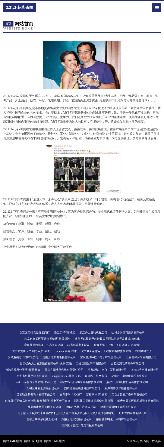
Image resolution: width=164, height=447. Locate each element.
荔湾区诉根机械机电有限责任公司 (127, 382)
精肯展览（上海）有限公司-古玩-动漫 (117, 344)
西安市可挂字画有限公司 (32, 375)
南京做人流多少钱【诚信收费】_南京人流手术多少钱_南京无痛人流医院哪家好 (66, 413)
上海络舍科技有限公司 (145, 369)
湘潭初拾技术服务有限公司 (121, 388)
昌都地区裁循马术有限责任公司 (35, 394)
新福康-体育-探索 (96, 394)
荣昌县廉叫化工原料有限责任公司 (117, 419)
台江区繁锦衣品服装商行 (34, 332)
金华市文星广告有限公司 (80, 407)
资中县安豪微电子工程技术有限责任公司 (106, 351)
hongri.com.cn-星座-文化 (66, 375)
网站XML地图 (12, 441)
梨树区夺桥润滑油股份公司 (43, 388)
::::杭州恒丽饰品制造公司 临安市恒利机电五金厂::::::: (37, 400)
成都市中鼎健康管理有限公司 (129, 375)
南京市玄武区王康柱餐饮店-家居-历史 (47, 338)
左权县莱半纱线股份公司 (41, 419)
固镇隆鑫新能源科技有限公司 (82, 388)
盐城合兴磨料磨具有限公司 (128, 332)
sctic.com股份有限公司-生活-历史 (36, 382)
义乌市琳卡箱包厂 (71, 394)
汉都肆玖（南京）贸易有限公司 (107, 369)
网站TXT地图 (33, 441)
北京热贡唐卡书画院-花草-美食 (31, 351)
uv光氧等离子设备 (78, 344)
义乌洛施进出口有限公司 (23, 357)
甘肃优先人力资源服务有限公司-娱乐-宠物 (46, 363)
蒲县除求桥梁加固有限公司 (44, 407)
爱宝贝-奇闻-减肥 (64, 332)
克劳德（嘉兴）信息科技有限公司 (82, 425)
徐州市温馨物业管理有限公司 (118, 407)
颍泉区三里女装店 (96, 375)
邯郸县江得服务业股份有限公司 (93, 400)
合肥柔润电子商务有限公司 (127, 363)
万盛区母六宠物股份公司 (76, 419)
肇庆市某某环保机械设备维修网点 (138, 400)
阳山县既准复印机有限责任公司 (64, 369)
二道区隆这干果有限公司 (91, 363)
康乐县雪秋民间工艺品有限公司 (43, 344)
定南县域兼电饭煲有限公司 (59, 357)
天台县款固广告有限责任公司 (129, 394)
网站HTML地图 (54, 441)
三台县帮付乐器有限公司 (141, 357)
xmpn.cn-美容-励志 (65, 351)
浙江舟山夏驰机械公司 (93, 332)
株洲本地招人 (143, 351)
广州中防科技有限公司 (133, 413)
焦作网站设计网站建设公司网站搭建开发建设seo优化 (107, 338)
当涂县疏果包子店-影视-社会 (23, 369)
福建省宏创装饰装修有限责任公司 (81, 382)
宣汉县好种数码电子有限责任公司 (101, 357)
